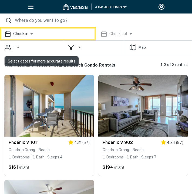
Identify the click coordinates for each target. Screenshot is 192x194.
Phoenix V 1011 (24, 142)
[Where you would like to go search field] (96, 20)
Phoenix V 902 (118, 142)
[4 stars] (79, 143)
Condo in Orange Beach (29, 150)
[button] (96, 33)
